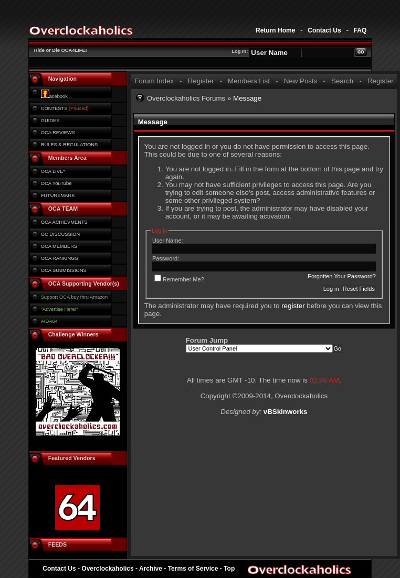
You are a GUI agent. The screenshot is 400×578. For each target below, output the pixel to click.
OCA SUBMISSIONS (64, 270)
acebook (54, 96)
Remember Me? (179, 279)
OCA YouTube (56, 183)
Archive (150, 568)
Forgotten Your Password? (342, 276)
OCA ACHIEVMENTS (64, 222)
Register (201, 81)
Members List (249, 81)
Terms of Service (193, 568)
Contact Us (324, 30)
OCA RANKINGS (59, 258)
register (292, 306)
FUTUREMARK (58, 195)
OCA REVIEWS (58, 132)
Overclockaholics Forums (186, 98)
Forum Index (154, 81)
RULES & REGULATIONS (69, 144)
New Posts (301, 81)
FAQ (360, 30)
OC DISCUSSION (60, 234)
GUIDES (50, 120)
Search (342, 81)
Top (229, 568)
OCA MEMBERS (59, 246)
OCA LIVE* (53, 171)
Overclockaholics (107, 568)
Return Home (275, 30)
